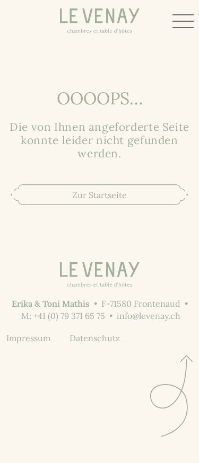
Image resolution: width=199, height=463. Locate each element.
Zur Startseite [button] (99, 195)
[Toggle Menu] (183, 21)
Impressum (28, 338)
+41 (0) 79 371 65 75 (69, 315)
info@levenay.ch (148, 315)
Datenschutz (95, 338)
